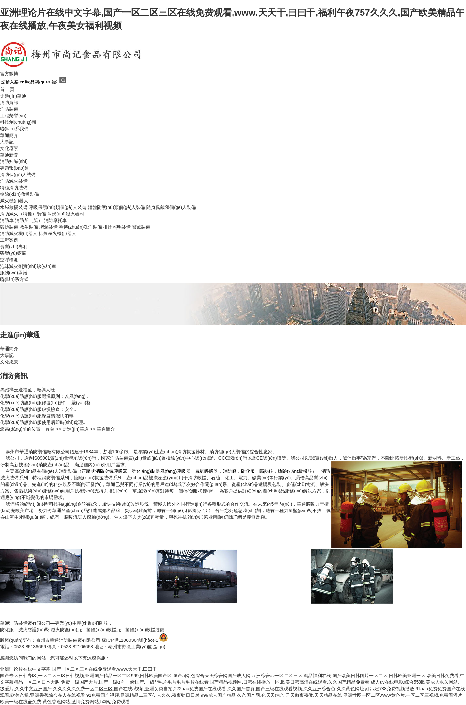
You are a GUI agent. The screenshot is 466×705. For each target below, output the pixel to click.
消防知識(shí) (14, 161)
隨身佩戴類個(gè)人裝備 (171, 207)
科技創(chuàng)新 (18, 122)
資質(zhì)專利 (14, 246)
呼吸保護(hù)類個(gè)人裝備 (57, 207)
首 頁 (7, 89)
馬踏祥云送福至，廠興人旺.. (29, 389)
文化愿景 (9, 148)
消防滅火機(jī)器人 (18, 233)
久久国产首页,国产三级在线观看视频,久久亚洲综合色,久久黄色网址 (295, 688)
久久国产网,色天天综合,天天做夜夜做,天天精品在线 (289, 695)
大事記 (7, 141)
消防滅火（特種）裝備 (23, 213)
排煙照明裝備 (117, 227)
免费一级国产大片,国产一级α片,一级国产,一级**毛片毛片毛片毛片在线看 (135, 682)
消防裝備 (9, 109)
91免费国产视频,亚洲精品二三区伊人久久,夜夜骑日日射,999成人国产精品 (161, 695)
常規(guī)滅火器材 (65, 213)
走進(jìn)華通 (13, 96)
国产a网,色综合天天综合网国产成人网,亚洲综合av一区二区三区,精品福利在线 (252, 675)
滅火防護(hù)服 (66, 629)
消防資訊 (9, 102)
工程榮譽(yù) (13, 115)
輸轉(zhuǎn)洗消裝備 (80, 227)
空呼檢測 (9, 259)
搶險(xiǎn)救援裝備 (19, 194)
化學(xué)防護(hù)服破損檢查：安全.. (38, 409)
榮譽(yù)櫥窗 (13, 253)
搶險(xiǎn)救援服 (103, 629)
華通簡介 (9, 135)
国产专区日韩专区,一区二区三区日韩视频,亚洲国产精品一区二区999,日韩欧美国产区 (86, 675)
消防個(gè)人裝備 (18, 174)
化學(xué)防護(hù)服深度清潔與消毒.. (38, 415)
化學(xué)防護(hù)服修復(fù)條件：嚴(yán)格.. (46, 402)
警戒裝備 (141, 227)
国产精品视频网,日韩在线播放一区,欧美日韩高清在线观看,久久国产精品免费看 (289, 682)
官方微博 (9, 73)
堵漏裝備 (48, 227)
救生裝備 (29, 227)
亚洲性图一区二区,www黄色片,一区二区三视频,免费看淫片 (402, 695)
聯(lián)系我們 (14, 128)
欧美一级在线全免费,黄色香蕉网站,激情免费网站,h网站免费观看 (65, 701)
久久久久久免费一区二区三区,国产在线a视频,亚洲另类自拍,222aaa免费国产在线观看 (139, 688)
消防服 (101, 623)
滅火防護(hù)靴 (33, 629)
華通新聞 (9, 155)
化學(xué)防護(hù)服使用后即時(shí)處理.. (42, 422)
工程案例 (9, 240)
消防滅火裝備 (14, 181)
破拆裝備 (9, 227)
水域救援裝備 (14, 207)
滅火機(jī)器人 (14, 200)
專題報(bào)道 (14, 168)
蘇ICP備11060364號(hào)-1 (130, 640)
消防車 (7, 220)
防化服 (7, 629)
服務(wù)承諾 (13, 272)
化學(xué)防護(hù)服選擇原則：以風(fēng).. (44, 396)
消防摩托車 (55, 220)
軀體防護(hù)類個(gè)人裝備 (116, 207)
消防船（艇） (29, 220)
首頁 (49, 429)
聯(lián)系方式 (14, 279)
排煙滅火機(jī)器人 (57, 233)
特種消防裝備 (14, 187)
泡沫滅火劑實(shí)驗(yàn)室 (28, 266)
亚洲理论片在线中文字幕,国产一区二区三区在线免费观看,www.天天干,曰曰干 (78, 669)
